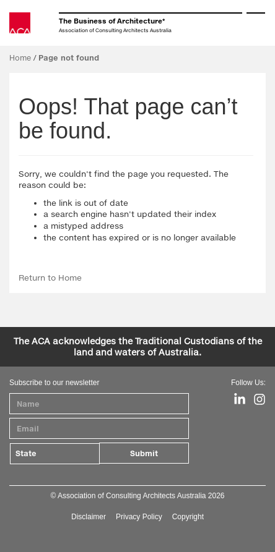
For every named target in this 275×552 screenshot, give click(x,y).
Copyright (188, 516)
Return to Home (50, 277)
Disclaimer (88, 516)
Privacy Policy (139, 516)
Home (20, 57)
